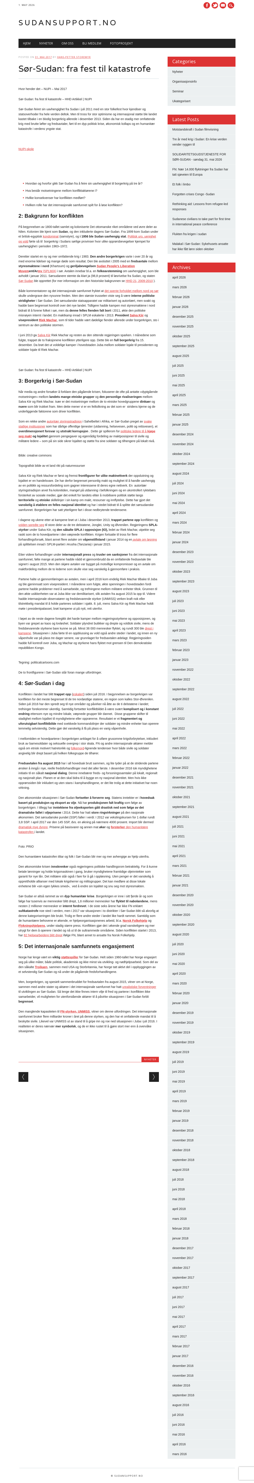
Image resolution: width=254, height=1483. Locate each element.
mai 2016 (178, 1434)
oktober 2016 (181, 1385)
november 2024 (182, 444)
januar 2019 (180, 1120)
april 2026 (179, 277)
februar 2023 (181, 650)
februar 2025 (181, 414)
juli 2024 (178, 483)
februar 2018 (181, 1228)
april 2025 (179, 395)
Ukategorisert (181, 101)
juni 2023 (178, 611)
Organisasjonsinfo (184, 81)
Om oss (68, 43)
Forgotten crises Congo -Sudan (193, 194)
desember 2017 (182, 1248)
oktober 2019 (181, 1032)
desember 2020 (182, 895)
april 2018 (179, 1209)
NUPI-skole (26, 149)
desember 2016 (182, 1366)
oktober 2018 (181, 1150)
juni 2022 (178, 718)
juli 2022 (178, 709)
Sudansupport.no (68, 22)
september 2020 (183, 924)
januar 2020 (180, 1003)
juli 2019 (178, 1062)
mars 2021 (179, 865)
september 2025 (183, 346)
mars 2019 (179, 1101)
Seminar (178, 91)
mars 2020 (179, 983)
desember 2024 (182, 434)
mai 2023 (178, 620)
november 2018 (182, 1140)
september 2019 (183, 1042)
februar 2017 (181, 1346)
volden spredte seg (31, 525)
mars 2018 (179, 1218)
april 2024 (179, 512)
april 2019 (179, 1091)
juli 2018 (178, 1179)
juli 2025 (178, 365)
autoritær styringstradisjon (64, 421)
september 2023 (183, 581)
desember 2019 (182, 1013)
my (40, 271)
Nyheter (46, 43)
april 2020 (179, 973)
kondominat (51, 236)
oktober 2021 (181, 797)
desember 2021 (182, 777)
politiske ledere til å (134, 431)
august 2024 (180, 473)
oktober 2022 (181, 679)
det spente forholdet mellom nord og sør (131, 291)
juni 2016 (178, 1424)
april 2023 (179, 630)
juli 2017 (178, 1297)
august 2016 (180, 1405)
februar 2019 (181, 1111)
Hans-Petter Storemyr (74, 57)
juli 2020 (178, 944)
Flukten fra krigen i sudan (189, 234)
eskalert (78, 694)
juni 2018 (178, 1189)
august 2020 (180, 934)
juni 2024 (178, 493)
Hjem (26, 43)
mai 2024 (178, 503)
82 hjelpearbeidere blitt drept (43, 935)
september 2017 (183, 1277)
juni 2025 (178, 375)
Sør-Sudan (26, 281)
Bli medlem (91, 43)
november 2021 (182, 787)
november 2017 (182, 1258)
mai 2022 (178, 728)
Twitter (215, 5)
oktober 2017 (181, 1267)
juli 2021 (178, 826)
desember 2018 (182, 1130)
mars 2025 (179, 405)
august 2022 (180, 699)
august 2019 (180, 1052)
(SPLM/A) (49, 271)
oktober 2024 (181, 454)
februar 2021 (181, 875)
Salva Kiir (137, 315)
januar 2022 (180, 767)
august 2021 (180, 816)
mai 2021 (178, 846)
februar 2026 (181, 297)
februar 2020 (181, 993)
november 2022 (182, 669)
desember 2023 (182, 552)
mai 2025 (178, 385)
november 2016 (182, 1375)
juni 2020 (178, 954)
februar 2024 (181, 532)
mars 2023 (179, 640)
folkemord (77, 748)
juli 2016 (178, 1415)
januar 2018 (180, 1238)
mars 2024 (179, 522)
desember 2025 (182, 316)
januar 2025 (180, 424)
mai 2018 (178, 1199)
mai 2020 (178, 963)
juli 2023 (178, 601)
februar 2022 (181, 758)
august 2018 (180, 1169)
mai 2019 (178, 1081)
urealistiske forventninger (139, 987)
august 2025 (180, 356)
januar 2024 (180, 542)
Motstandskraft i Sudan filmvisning (195, 129)
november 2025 (182, 326)
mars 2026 (179, 287)
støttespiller (69, 957)
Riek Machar (48, 320)
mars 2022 (179, 748)
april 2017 (179, 1326)
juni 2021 (178, 836)
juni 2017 (178, 1307)
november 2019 (182, 1022)
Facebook (207, 5)
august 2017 (180, 1287)
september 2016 (183, 1395)
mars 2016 (179, 1454)
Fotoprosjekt (121, 43)
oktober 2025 (181, 336)
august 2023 (180, 591)
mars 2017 (179, 1336)
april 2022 (179, 738)
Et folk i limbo (181, 184)
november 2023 (182, 561)
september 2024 (183, 463)
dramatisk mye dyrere (33, 827)
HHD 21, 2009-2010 (139, 281)
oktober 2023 (181, 571)
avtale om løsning (144, 539)
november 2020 (182, 905)
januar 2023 (180, 660)
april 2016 (179, 1444)
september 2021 (183, 807)
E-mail (223, 5)
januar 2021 (180, 885)
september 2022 (183, 689)
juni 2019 (178, 1071)
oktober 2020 (181, 914)
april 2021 (179, 856)
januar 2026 (180, 307)
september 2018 (183, 1160)
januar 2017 (180, 1356)
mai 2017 (178, 1316)
